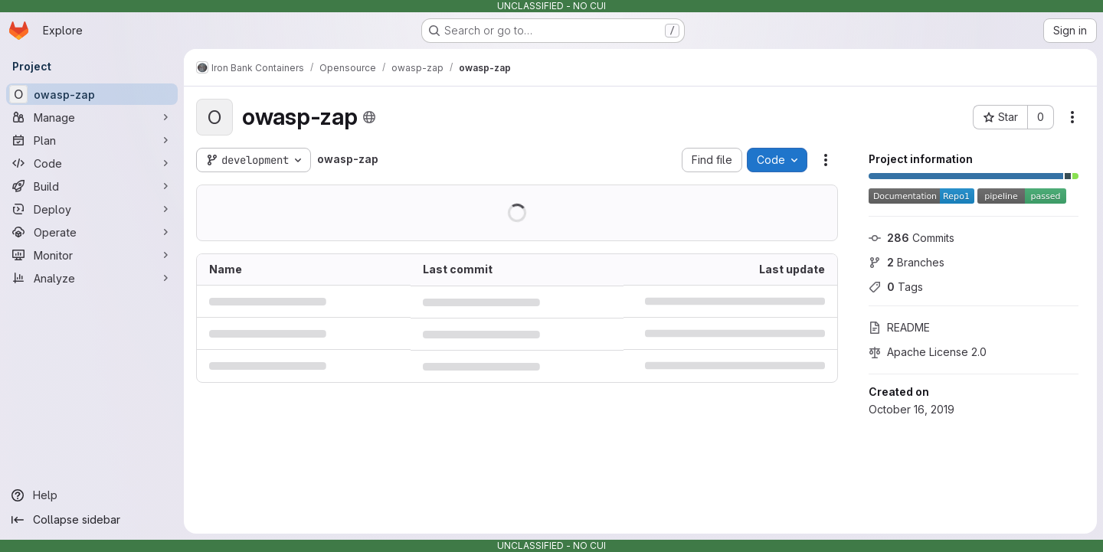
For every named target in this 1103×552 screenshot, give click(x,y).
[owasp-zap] (92, 94)
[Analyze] (92, 278)
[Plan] (92, 140)
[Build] (92, 186)
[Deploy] (92, 209)
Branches (906, 262)
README (899, 327)
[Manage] (92, 117)
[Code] (92, 163)
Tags (896, 286)
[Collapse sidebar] (92, 520)
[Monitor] (92, 255)
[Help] (92, 495)
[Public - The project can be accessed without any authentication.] (369, 117)
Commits (911, 237)
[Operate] (92, 232)
